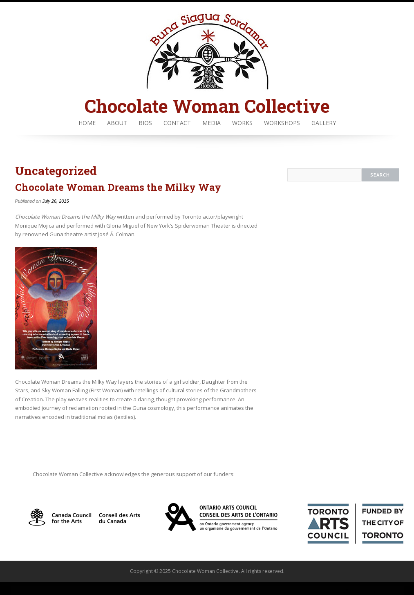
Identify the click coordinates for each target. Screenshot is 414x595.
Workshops (282, 123)
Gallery (323, 123)
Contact (177, 123)
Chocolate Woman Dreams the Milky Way (118, 187)
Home (87, 123)
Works (242, 123)
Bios (145, 123)
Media (211, 123)
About (117, 123)
